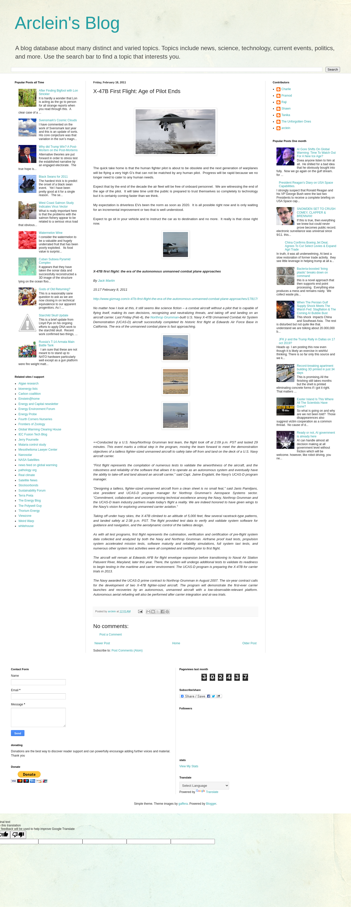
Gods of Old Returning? (54, 289)
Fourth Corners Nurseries (35, 419)
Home (176, 643)
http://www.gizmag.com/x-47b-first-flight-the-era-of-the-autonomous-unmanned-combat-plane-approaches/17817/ (175, 299)
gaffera (183, 803)
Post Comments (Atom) (127, 650)
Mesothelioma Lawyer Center (37, 449)
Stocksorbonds (28, 485)
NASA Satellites (28, 460)
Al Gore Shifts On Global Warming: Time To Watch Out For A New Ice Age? (316, 152)
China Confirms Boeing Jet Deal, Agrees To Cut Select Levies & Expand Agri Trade (310, 246)
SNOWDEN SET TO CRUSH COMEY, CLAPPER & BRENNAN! (316, 212)
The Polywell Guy (30, 506)
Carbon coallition (29, 393)
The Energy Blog (29, 500)
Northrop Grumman (164, 317)
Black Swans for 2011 (53, 176)
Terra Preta (25, 495)
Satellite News (27, 480)
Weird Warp (26, 521)
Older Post (249, 643)
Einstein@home (29, 398)
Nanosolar (25, 455)
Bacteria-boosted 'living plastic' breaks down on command (312, 272)
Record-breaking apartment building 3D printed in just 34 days (316, 369)
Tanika (285, 115)
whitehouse (26, 526)
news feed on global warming (37, 465)
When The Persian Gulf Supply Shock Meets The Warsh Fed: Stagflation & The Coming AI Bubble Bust (316, 308)
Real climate (26, 475)
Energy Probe (27, 414)
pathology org (27, 470)
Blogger (211, 803)
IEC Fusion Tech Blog (32, 434)
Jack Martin (106, 280)
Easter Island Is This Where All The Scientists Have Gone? (315, 402)
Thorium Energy (29, 511)
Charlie (286, 89)
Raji (284, 102)
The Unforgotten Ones (296, 121)
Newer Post (102, 643)
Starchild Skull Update (53, 315)
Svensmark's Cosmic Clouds (58, 120)
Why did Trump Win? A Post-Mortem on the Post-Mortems (58, 148)
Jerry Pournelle (28, 439)
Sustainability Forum (32, 490)
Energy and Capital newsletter (38, 404)
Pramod (286, 95)
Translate (207, 792)
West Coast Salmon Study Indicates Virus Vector (56, 204)
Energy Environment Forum (36, 409)
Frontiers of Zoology (31, 424)
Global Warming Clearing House (39, 429)
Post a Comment (110, 634)
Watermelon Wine (51, 233)
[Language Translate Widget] (204, 785)
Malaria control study (32, 444)
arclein (285, 128)
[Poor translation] (18, 835)
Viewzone (24, 516)
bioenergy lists (28, 388)
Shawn (286, 108)
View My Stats (188, 766)
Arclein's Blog (67, 23)
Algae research (28, 383)
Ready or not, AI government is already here (316, 434)
